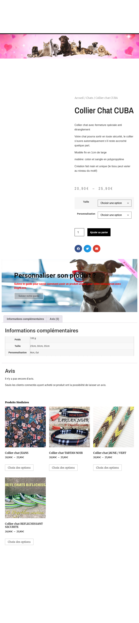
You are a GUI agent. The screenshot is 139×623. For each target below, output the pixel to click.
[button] (78, 248)
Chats (89, 97)
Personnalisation (86, 213)
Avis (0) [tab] (54, 318)
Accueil (79, 97)
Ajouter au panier (99, 231)
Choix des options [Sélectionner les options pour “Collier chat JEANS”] (19, 467)
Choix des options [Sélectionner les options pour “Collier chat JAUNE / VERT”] (107, 467)
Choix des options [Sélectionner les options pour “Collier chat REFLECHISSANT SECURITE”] (19, 541)
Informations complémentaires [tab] (25, 318)
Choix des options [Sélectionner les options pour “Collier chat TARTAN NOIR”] (63, 467)
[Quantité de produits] (79, 232)
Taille (86, 201)
